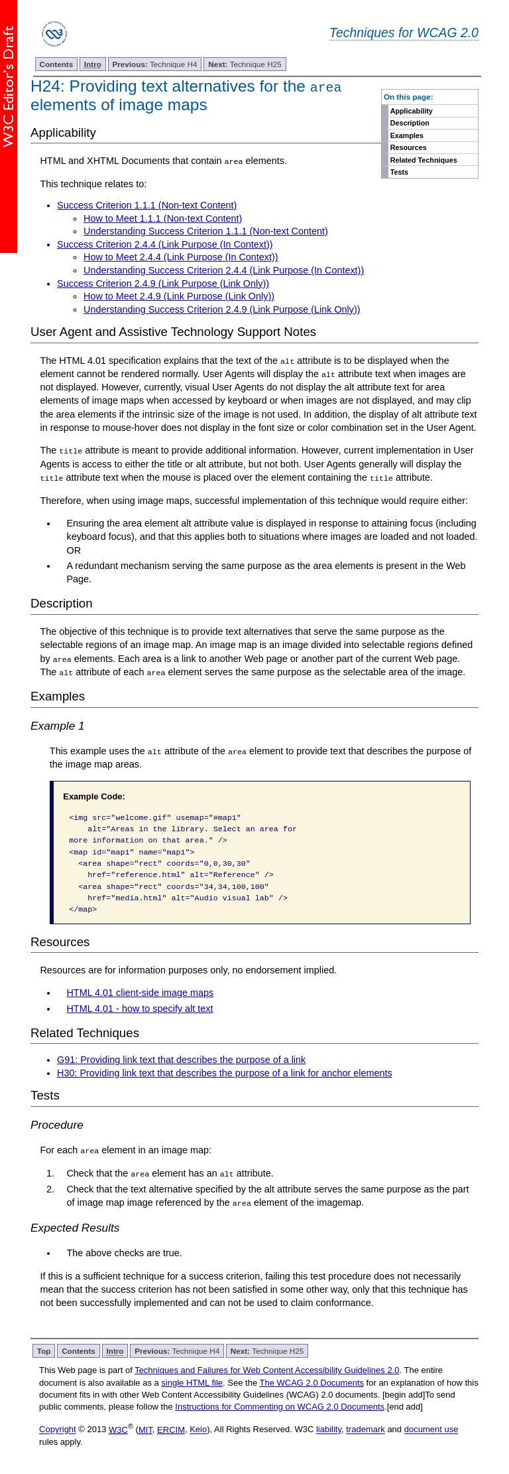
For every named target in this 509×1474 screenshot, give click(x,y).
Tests (399, 172)
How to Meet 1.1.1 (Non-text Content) (163, 217)
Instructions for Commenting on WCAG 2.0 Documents (279, 1405)
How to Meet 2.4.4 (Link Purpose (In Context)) (181, 257)
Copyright (57, 1428)
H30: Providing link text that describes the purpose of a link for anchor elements (224, 1071)
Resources (408, 147)
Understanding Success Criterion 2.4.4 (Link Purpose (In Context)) (224, 270)
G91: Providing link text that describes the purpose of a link (181, 1058)
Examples (407, 135)
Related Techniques (423, 160)
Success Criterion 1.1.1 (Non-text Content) (147, 205)
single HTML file (192, 1381)
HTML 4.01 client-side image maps (139, 992)
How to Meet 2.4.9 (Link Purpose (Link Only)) (179, 296)
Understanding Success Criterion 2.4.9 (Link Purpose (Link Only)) (222, 309)
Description (409, 123)
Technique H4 (155, 64)
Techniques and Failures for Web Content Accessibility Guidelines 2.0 (267, 1369)
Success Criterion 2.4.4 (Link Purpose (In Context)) (165, 244)
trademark (365, 1428)
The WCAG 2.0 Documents (312, 1381)
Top (44, 1349)
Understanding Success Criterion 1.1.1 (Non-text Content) (206, 231)
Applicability (411, 111)
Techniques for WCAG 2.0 (404, 32)
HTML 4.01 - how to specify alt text (139, 1007)
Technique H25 (244, 64)
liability (328, 1428)
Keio (198, 1428)
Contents (57, 64)
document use (431, 1428)
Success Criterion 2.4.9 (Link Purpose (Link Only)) (163, 283)
